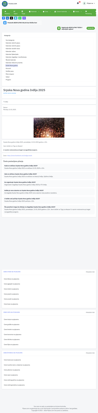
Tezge (23, 13)
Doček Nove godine (12, 65)
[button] (34, 11)
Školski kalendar (11, 60)
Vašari (8, 77)
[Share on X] (11, 18)
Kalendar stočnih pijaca (13, 46)
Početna (7, 13)
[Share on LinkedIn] (7, 18)
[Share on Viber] (24, 18)
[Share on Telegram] (15, 18)
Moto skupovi (10, 74)
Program (8, 80)
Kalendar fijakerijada (12, 54)
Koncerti (8, 68)
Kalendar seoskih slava (13, 48)
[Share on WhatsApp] (19, 18)
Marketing (88, 13)
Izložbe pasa (9, 71)
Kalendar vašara (11, 51)
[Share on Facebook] (3, 18)
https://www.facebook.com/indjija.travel (19, 155)
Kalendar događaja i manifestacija (16, 57)
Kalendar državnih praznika (14, 63)
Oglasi (16, 13)
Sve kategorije (10, 40)
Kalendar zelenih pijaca (13, 43)
